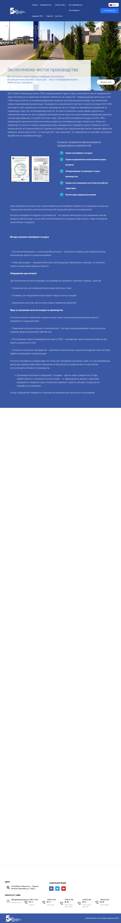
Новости (50, 16)
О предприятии (46, 5)
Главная (35, 5)
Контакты (58, 16)
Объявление (109, 11)
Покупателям (61, 5)
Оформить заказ (105, 82)
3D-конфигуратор (75, 5)
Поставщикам (75, 10)
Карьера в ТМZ (38, 16)
